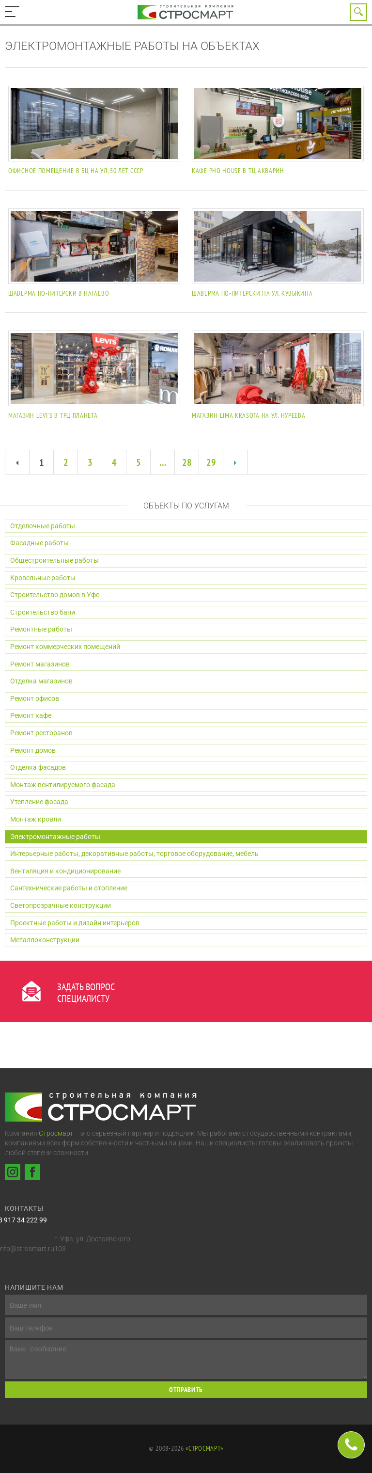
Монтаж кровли (35, 819)
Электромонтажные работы (55, 836)
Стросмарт (56, 1133)
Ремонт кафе (30, 715)
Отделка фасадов (38, 767)
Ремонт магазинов (40, 664)
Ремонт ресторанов (41, 733)
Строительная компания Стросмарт (186, 12)
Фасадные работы (39, 543)
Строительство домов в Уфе (54, 595)
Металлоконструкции (44, 940)
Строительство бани (42, 612)
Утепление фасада (39, 802)
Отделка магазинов (41, 681)
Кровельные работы (43, 578)
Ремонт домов (33, 750)
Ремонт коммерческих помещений (65, 646)
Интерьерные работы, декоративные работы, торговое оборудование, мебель (134, 853)
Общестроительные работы (54, 560)
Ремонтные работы (41, 629)
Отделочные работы (42, 526)
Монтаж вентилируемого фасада (62, 785)
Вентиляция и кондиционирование (65, 871)
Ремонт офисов (34, 698)
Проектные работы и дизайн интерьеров (75, 923)
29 (211, 462)
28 (187, 462)
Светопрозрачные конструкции (60, 905)
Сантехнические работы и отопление (68, 888)
